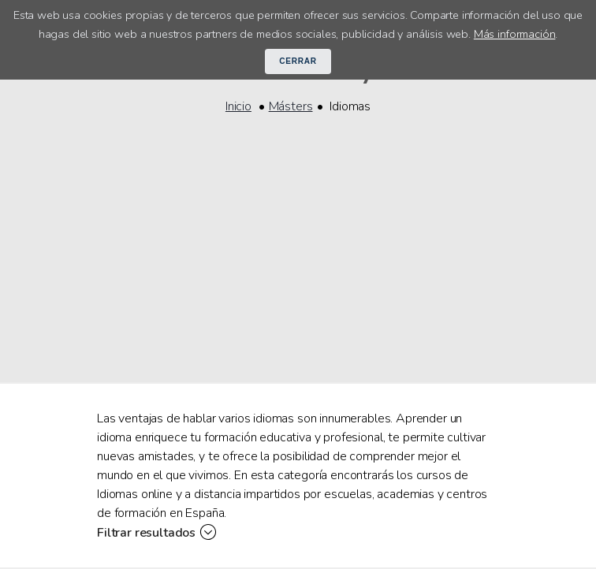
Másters (291, 106)
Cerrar (298, 61)
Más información (515, 34)
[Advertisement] (298, 238)
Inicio (238, 106)
